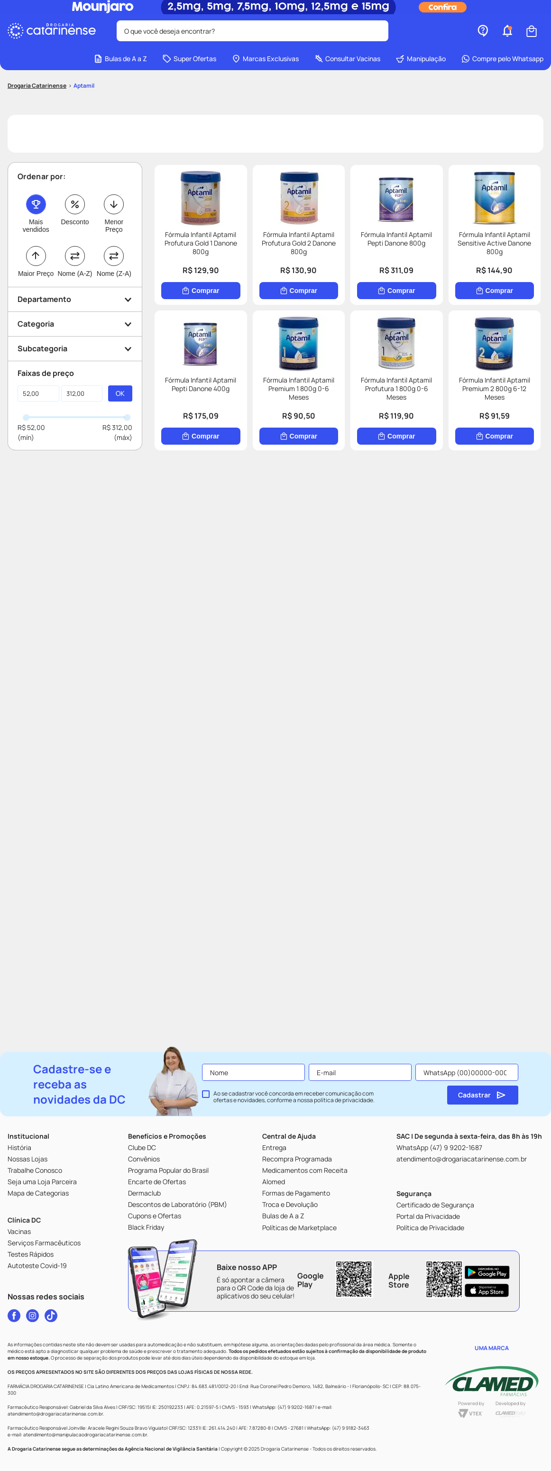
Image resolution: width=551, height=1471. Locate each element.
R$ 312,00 (117, 427)
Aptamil (83, 86)
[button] (507, 31)
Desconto (75, 222)
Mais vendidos (36, 225)
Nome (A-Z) (74, 273)
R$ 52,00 (31, 427)
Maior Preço (36, 273)
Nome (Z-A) (114, 273)
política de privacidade (343, 1100)
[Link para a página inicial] (37, 86)
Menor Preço (113, 225)
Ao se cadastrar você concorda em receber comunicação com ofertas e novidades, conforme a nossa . (294, 1097)
